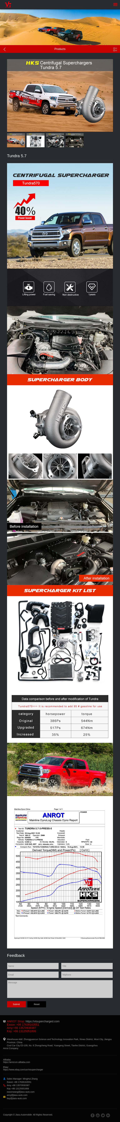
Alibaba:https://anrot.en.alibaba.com (16, 1060)
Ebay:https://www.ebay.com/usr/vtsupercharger (23, 1068)
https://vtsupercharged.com (43, 1021)
